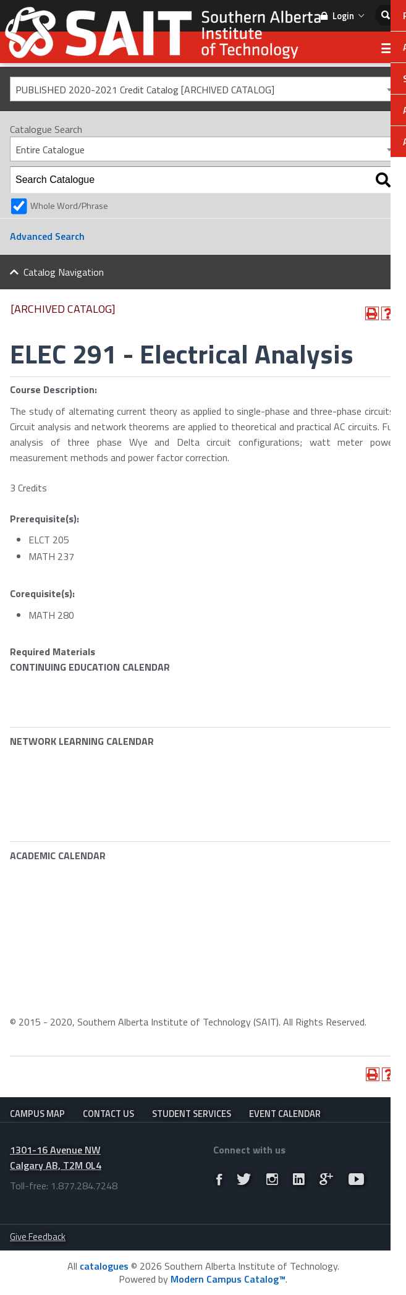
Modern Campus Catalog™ (228, 1279)
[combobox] (203, 89)
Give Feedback (38, 1236)
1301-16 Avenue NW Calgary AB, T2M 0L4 (55, 1157)
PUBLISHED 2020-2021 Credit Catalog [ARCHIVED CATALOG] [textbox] (144, 89)
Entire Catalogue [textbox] (50, 149)
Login (342, 16)
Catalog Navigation (63, 272)
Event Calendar (285, 1113)
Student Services (191, 1113)
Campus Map (37, 1113)
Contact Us (108, 1113)
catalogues (104, 1266)
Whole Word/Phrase (69, 206)
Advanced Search (47, 236)
